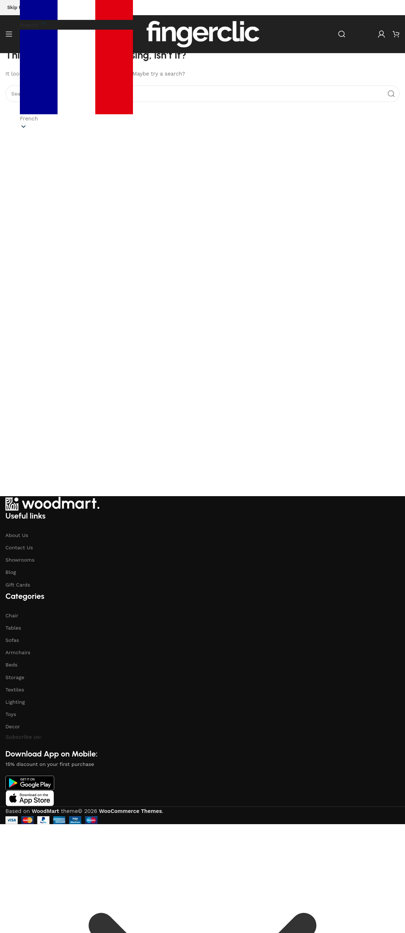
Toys (10, 714)
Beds (11, 665)
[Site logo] (202, 33)
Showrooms (20, 560)
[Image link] (52, 503)
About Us (16, 535)
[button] (76, 76)
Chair (11, 615)
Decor (12, 726)
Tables (13, 628)
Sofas (12, 640)
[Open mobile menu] (9, 34)
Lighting (15, 702)
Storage (14, 677)
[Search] (342, 34)
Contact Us (19, 547)
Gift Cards (17, 585)
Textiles (14, 690)
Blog (10, 572)
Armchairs (17, 652)
